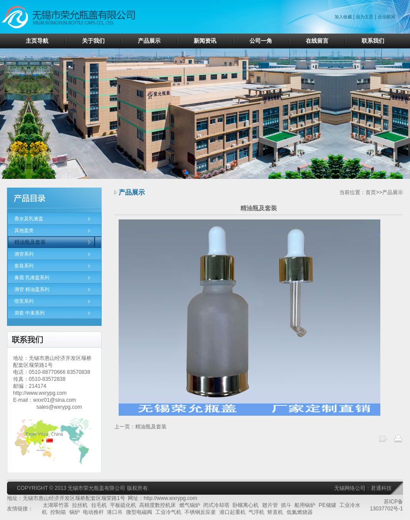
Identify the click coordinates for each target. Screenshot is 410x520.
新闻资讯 (205, 41)
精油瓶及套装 (30, 242)
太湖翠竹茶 (56, 505)
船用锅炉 (304, 505)
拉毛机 (99, 505)
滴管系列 (24, 254)
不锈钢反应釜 (200, 512)
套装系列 (24, 265)
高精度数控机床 (157, 505)
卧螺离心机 (245, 505)
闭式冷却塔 (216, 505)
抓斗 (286, 505)
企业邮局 (386, 16)
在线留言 (317, 41)
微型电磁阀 (139, 512)
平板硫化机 (123, 505)
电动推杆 (93, 512)
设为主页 (364, 16)
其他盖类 (24, 230)
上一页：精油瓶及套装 (140, 427)
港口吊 (115, 512)
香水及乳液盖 (28, 218)
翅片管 (270, 505)
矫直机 (275, 512)
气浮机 (256, 512)
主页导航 (37, 41)
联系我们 (373, 41)
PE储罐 (327, 505)
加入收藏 (344, 16)
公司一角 (260, 41)
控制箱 (58, 512)
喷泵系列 (24, 301)
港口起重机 (232, 512)
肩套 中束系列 (29, 312)
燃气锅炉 (189, 505)
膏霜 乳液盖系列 (31, 277)
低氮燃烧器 (300, 512)
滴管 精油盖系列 (31, 289)
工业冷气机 (168, 512)
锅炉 (74, 512)
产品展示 (149, 41)
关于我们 (93, 41)
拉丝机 (80, 505)
